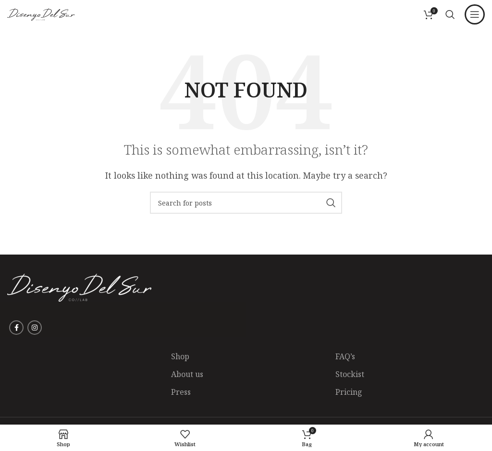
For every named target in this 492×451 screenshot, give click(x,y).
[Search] (450, 14)
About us (187, 374)
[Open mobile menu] (475, 14)
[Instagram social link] (34, 327)
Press (181, 392)
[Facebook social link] (16, 327)
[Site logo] (40, 13)
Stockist (349, 374)
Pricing (348, 392)
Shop (180, 356)
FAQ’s (345, 356)
